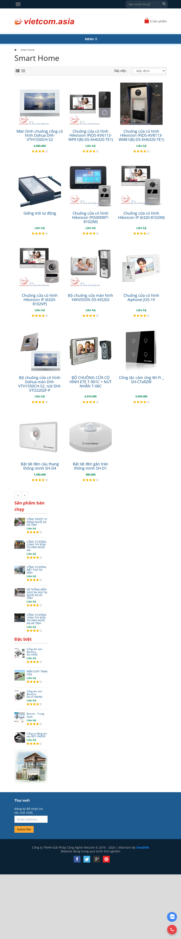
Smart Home (28, 49)
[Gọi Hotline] (172, 929)
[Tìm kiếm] (164, 3)
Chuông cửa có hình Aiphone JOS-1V (141, 297)
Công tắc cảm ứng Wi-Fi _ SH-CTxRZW (141, 379)
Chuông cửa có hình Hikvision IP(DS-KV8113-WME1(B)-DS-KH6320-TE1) (141, 135)
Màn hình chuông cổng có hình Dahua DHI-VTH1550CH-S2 (40, 135)
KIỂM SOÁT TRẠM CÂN (37, 673)
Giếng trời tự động (39, 213)
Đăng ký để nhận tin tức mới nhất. (28, 811)
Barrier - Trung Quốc (35, 715)
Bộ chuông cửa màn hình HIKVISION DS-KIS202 (90, 297)
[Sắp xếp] (149, 71)
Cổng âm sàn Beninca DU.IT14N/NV (34, 694)
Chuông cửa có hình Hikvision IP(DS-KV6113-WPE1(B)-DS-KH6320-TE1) (90, 135)
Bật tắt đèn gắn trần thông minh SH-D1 (90, 466)
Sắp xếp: (120, 70)
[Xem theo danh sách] (17, 71)
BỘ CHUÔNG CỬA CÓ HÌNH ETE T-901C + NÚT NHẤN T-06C (90, 381)
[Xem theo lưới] (23, 71)
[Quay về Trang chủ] (44, 21)
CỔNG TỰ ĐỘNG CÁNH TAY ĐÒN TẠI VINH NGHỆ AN (36, 546)
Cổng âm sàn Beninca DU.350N (34, 652)
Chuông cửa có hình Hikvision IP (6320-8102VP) (40, 299)
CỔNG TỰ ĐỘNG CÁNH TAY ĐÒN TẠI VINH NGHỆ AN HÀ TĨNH (36, 619)
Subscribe (24, 829)
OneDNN (142, 847)
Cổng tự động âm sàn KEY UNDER (37, 735)
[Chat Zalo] (172, 917)
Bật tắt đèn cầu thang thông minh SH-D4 (40, 466)
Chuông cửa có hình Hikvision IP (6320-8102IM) (141, 215)
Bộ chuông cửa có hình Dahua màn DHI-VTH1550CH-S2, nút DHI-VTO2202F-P (39, 383)
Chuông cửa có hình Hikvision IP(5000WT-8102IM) (90, 217)
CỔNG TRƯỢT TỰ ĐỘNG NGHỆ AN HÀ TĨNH (37, 522)
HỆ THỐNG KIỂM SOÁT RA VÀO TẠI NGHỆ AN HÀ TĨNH (37, 593)
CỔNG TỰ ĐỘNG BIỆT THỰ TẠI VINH (36, 570)
